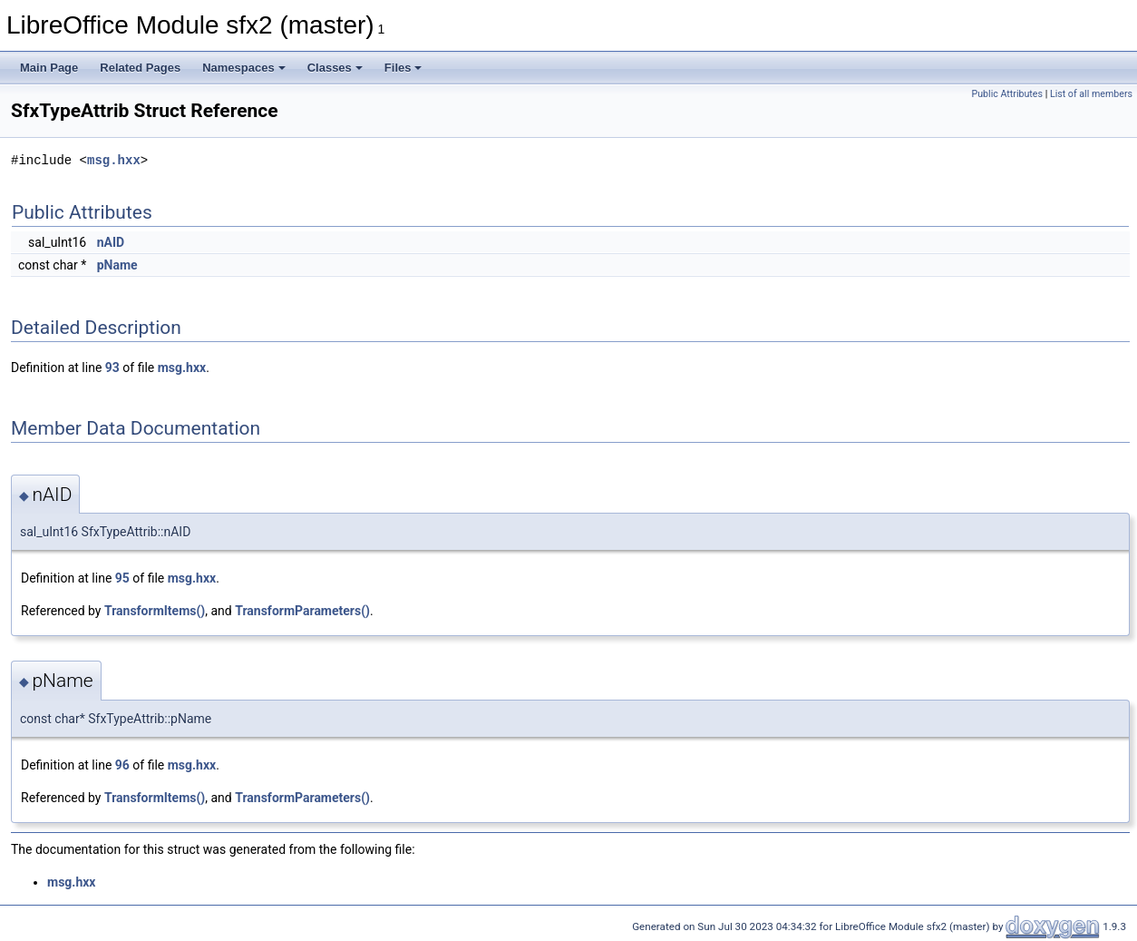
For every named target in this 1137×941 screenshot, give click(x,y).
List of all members (1091, 94)
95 (122, 578)
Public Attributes (1007, 94)
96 (122, 765)
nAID (110, 242)
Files (403, 67)
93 (112, 367)
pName (117, 265)
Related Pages (140, 67)
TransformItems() (154, 610)
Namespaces (244, 67)
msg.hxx (114, 160)
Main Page (49, 67)
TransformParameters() (302, 610)
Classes (335, 67)
